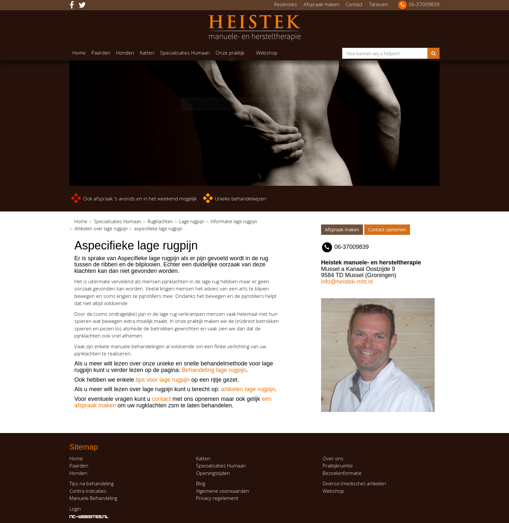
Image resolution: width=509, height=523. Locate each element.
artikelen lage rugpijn (248, 389)
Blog (200, 483)
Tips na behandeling (91, 483)
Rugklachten (160, 221)
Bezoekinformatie (342, 473)
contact (161, 399)
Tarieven (378, 4)
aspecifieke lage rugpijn (158, 228)
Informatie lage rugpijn (234, 221)
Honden (125, 52)
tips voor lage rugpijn (162, 379)
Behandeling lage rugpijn (214, 370)
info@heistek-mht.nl (347, 281)
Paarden (101, 52)
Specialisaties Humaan (185, 52)
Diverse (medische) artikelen (354, 483)
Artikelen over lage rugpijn (101, 228)
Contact (354, 4)
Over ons (333, 458)
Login (75, 508)
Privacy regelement (217, 498)
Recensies (285, 4)
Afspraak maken (321, 4)
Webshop (267, 52)
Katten (147, 52)
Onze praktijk (230, 52)
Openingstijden (213, 473)
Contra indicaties (87, 491)
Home (79, 52)
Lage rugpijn (191, 221)
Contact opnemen (387, 229)
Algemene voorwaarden (222, 491)
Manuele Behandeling (93, 498)
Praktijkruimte (338, 465)
